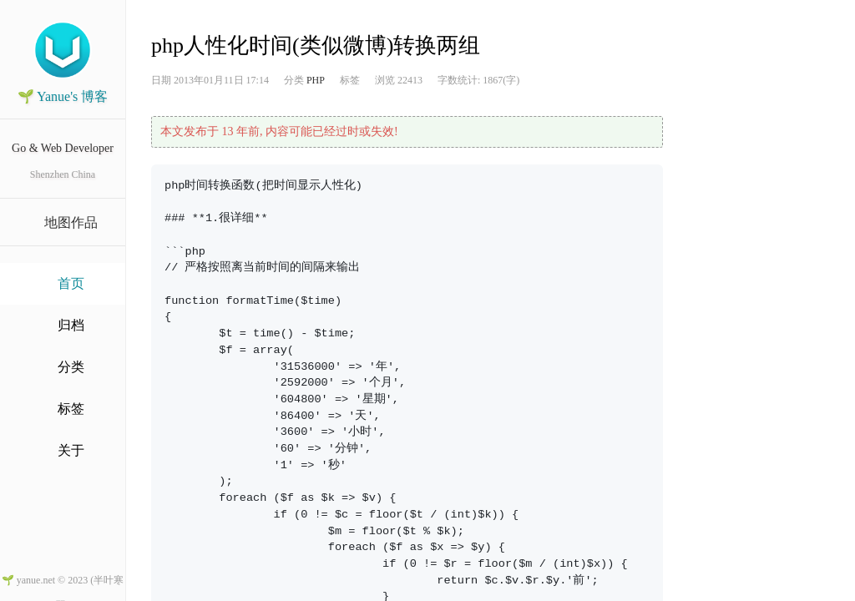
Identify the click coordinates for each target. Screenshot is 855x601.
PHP (315, 80)
